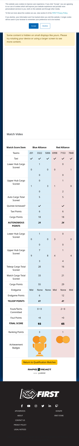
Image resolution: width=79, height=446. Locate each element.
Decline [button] (45, 26)
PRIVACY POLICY (20, 425)
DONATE (59, 411)
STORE (58, 415)
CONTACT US (20, 420)
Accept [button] (33, 26)
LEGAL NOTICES (20, 429)
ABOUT (20, 415)
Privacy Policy (59, 13)
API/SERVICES (20, 411)
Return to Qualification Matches (39, 362)
